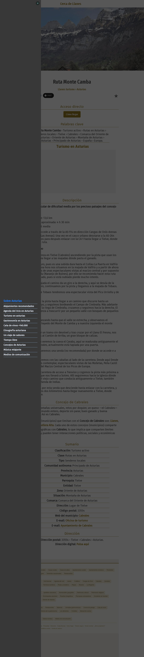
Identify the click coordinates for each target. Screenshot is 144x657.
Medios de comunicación (17, 354)
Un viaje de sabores (14, 335)
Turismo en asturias (14, 315)
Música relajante (12, 349)
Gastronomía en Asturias (17, 320)
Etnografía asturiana (15, 330)
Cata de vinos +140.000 (16, 325)
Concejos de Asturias (15, 344)
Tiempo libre (10, 340)
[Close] (38, 3)
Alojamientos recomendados (19, 306)
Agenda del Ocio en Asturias (18, 311)
